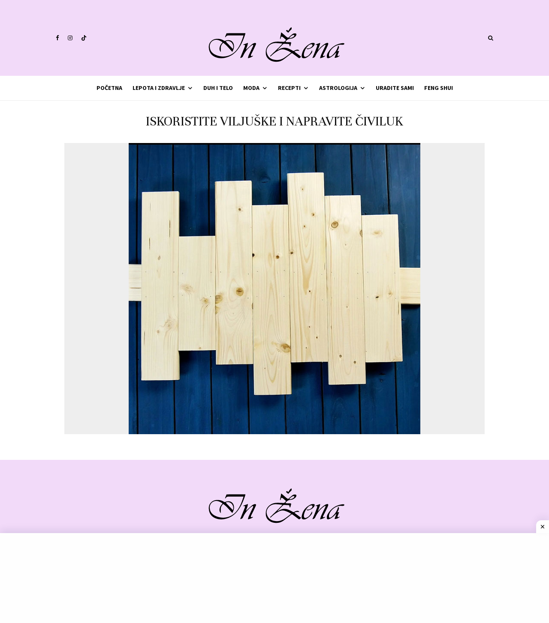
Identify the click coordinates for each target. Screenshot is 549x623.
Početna (109, 88)
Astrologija (338, 88)
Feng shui (438, 88)
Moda (251, 88)
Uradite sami (395, 88)
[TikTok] (84, 38)
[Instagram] (70, 38)
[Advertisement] (274, 578)
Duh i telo (218, 88)
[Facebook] (57, 38)
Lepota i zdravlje (159, 88)
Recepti (289, 88)
